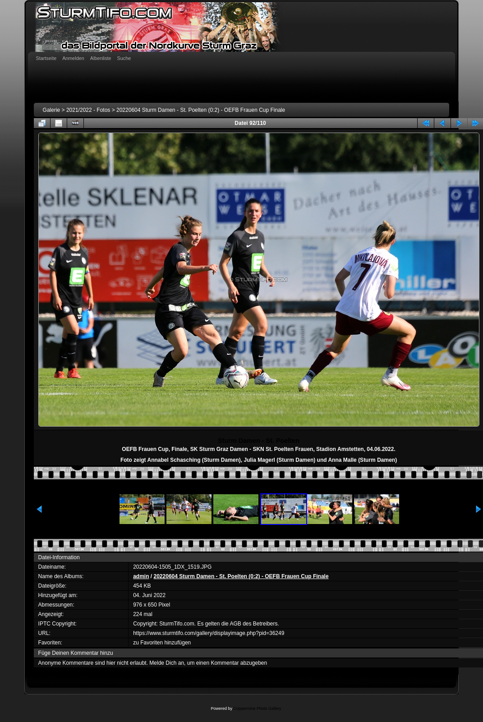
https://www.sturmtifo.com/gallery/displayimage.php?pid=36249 (208, 633)
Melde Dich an (166, 663)
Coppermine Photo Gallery (257, 708)
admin (141, 576)
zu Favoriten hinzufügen (162, 642)
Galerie (51, 110)
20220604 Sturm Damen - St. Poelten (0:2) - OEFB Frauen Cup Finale (200, 110)
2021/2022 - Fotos (88, 110)
